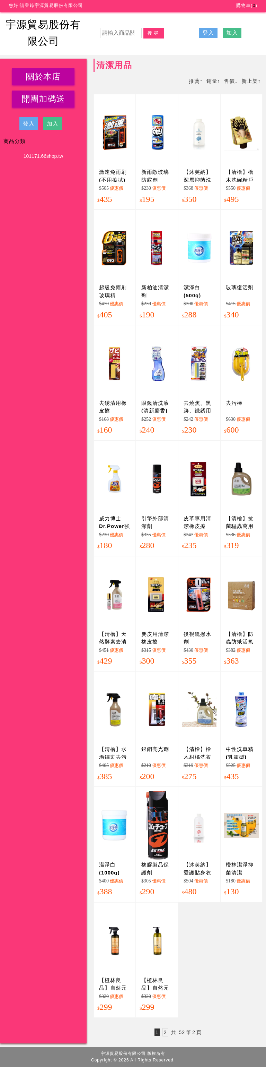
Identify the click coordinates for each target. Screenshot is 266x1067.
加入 (232, 33)
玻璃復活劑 (240, 287)
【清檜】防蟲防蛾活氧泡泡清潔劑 (240, 641)
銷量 (212, 81)
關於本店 (43, 76)
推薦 (194, 81)
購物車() (246, 5)
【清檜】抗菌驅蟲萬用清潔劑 (240, 526)
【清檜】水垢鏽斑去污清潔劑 (113, 757)
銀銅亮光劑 (155, 749)
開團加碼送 (43, 98)
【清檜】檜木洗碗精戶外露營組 (240, 179)
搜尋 (154, 33)
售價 (229, 81)
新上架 (249, 81)
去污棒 (234, 403)
